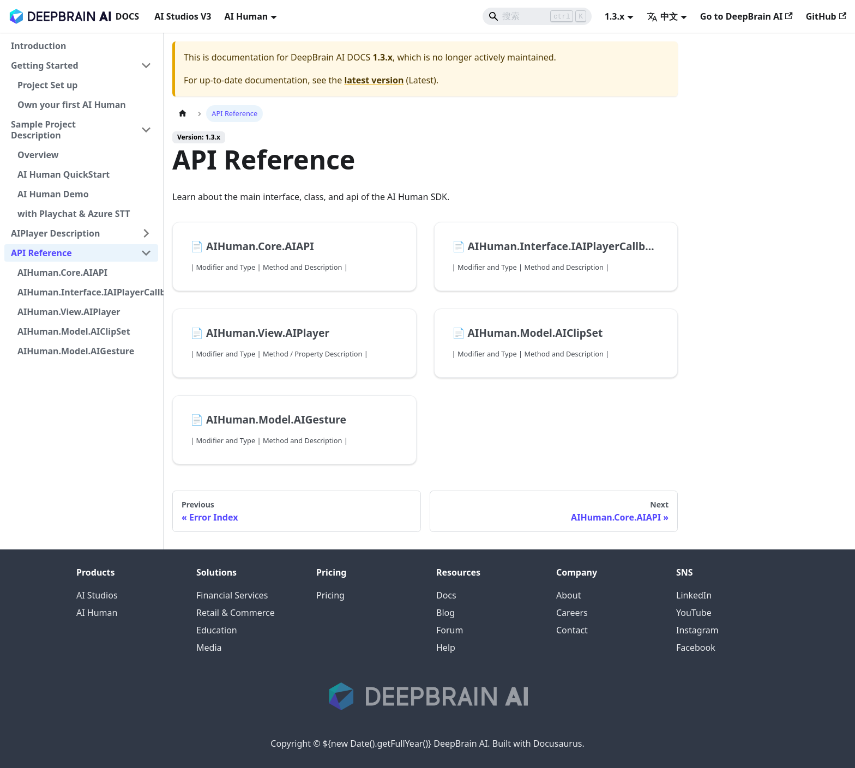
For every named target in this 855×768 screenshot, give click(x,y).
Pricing (330, 595)
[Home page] (182, 113)
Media (208, 648)
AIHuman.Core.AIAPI (62, 273)
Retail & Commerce (235, 613)
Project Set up (47, 85)
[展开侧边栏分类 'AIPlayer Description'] (146, 233)
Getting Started (45, 65)
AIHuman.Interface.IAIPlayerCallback (87, 292)
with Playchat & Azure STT (73, 214)
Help (445, 648)
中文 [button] (662, 16)
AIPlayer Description (55, 233)
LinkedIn (694, 595)
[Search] (537, 16)
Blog (445, 613)
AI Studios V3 (182, 16)
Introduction (38, 46)
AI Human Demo (53, 194)
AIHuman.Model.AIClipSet (73, 331)
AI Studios (97, 595)
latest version (374, 80)
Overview (37, 155)
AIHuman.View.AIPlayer (68, 312)
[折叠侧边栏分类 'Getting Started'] (146, 65)
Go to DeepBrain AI (746, 16)
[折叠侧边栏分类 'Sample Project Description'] (146, 130)
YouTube (694, 613)
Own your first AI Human (71, 105)
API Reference (41, 253)
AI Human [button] (246, 16)
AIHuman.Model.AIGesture (75, 351)
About (568, 595)
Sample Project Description (43, 129)
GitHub (826, 16)
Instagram (697, 630)
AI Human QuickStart (63, 174)
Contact (572, 630)
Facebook (695, 648)
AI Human (96, 613)
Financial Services (232, 595)
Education (216, 630)
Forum (449, 630)
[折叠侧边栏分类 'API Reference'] (146, 253)
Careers (572, 613)
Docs (446, 595)
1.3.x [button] (615, 16)
